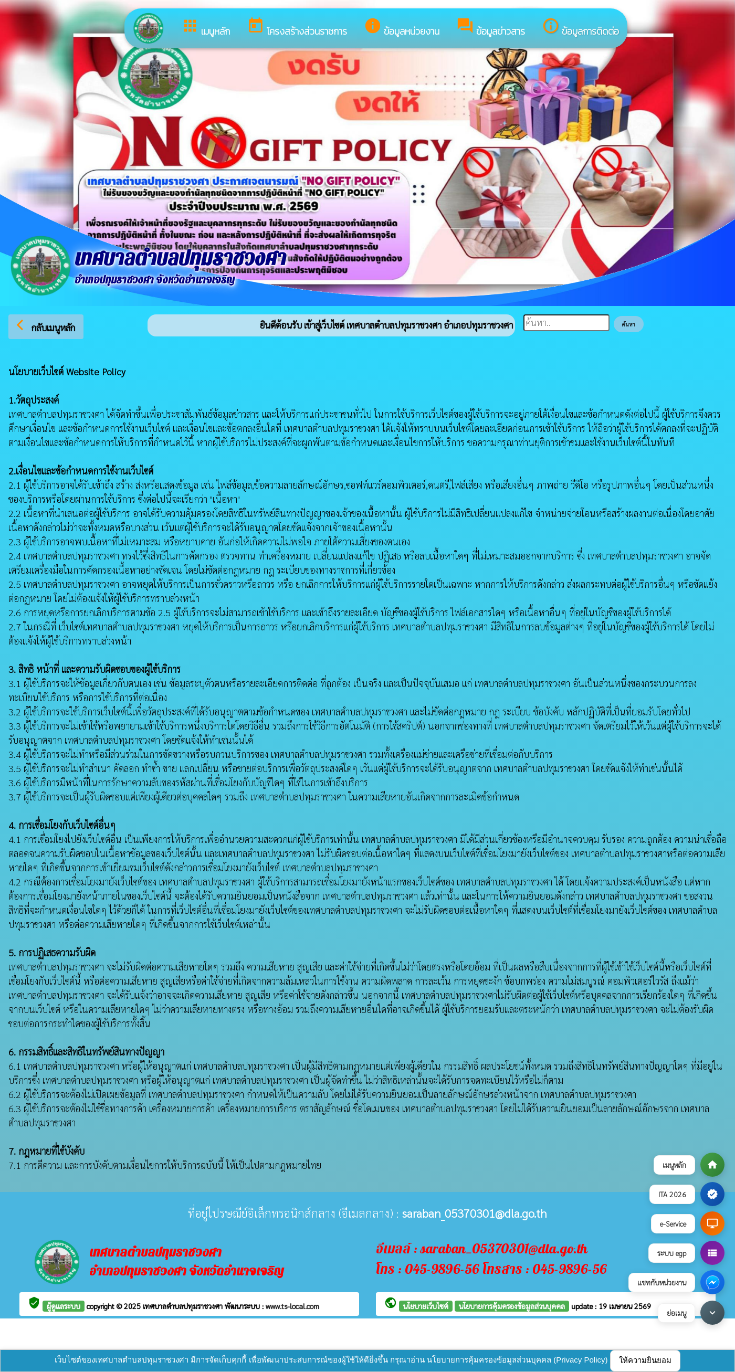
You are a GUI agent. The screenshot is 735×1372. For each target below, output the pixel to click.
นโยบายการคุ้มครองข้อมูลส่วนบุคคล (512, 1306)
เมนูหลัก (205, 27)
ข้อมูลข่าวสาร (490, 27)
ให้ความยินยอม (645, 1360)
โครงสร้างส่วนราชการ (297, 27)
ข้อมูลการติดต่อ (580, 27)
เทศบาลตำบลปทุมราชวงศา (184, 1306)
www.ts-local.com (292, 1306)
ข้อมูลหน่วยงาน (401, 27)
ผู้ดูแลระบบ (63, 1306)
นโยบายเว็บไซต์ (425, 1306)
